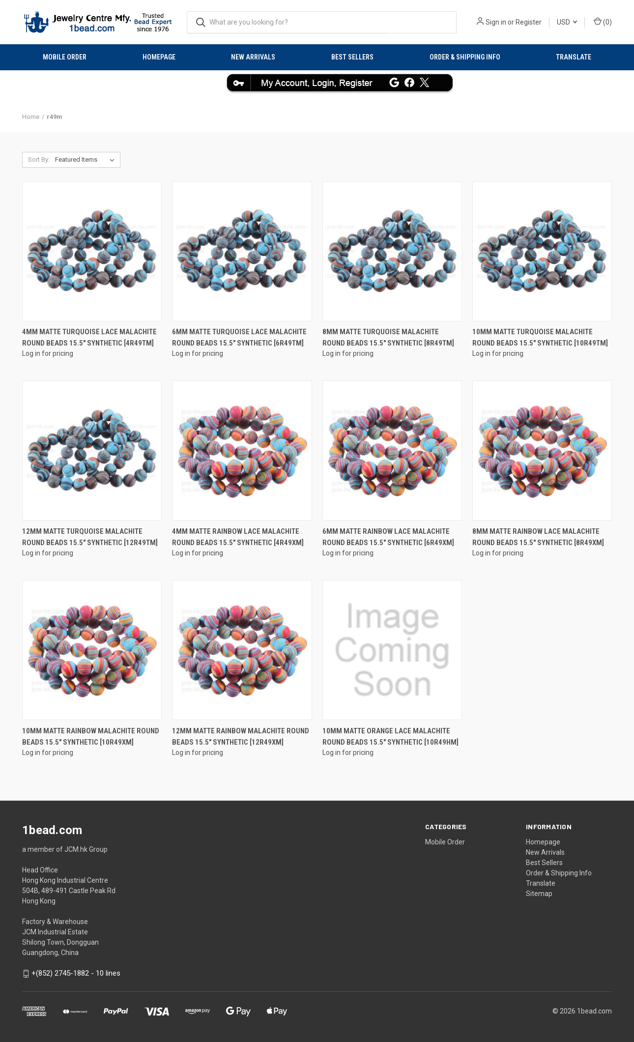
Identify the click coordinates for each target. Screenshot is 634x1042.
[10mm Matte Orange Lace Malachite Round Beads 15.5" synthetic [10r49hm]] (392, 650)
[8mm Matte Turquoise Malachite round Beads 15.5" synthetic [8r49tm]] (392, 251)
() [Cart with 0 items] (603, 21)
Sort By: (39, 159)
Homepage (159, 57)
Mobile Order (64, 57)
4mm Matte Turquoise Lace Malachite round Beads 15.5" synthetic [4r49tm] (89, 337)
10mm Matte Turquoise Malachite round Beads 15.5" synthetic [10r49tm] (540, 337)
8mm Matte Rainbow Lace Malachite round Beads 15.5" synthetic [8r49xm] (538, 537)
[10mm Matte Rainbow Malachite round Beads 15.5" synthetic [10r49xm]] (92, 650)
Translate (573, 57)
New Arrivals (253, 57)
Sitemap (539, 893)
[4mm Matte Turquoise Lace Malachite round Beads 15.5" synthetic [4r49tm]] (92, 251)
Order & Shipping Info (465, 57)
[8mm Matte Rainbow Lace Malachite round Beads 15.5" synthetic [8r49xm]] (542, 450)
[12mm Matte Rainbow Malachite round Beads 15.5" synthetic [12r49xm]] (242, 650)
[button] (317, 82)
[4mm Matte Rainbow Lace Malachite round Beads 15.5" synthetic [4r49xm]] (242, 450)
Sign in (496, 22)
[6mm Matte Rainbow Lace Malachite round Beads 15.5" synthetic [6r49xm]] (392, 450)
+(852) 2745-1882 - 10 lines (75, 973)
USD (567, 22)
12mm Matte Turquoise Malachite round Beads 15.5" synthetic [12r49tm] (90, 537)
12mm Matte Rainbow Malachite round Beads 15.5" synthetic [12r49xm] (240, 736)
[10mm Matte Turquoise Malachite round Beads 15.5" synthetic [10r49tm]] (542, 251)
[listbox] (87, 159)
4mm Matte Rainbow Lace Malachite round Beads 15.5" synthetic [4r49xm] (238, 537)
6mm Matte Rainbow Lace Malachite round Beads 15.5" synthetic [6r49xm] (388, 537)
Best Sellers (352, 57)
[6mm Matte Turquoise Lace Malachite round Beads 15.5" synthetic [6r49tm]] (242, 251)
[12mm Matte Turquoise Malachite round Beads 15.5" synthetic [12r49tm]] (92, 450)
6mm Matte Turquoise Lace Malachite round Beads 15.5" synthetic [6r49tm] (239, 337)
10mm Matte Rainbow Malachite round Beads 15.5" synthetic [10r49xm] (90, 736)
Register (529, 22)
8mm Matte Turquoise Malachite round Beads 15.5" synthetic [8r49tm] (388, 337)
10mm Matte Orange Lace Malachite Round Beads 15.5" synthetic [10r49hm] (390, 736)
